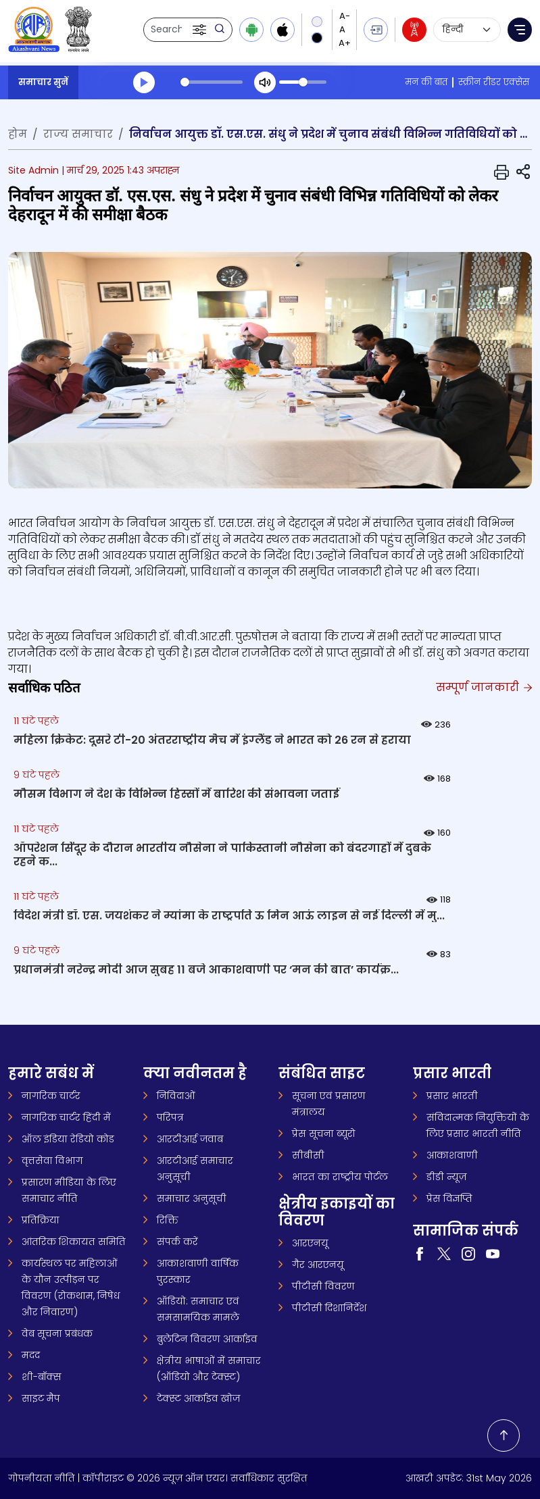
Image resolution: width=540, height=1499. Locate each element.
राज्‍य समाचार (78, 134)
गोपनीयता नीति (41, 1478)
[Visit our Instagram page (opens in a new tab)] (468, 1253)
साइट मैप (41, 1398)
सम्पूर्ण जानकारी (484, 687)
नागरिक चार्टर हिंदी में (66, 1117)
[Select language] (467, 30)
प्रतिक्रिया (40, 1220)
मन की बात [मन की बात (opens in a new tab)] (426, 82)
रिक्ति (167, 1220)
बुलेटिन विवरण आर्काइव (207, 1339)
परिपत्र (170, 1117)
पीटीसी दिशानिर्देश (329, 1308)
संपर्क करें (177, 1241)
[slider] (211, 82)
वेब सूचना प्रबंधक (57, 1333)
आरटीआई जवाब (190, 1139)
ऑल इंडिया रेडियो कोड (68, 1139)
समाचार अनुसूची (191, 1198)
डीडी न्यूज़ (446, 1177)
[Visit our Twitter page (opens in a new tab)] (444, 1253)
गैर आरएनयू (318, 1264)
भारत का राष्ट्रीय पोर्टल (340, 1177)
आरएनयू (310, 1243)
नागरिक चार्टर (51, 1095)
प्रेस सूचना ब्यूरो (323, 1133)
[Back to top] (503, 1435)
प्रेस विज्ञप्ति (449, 1198)
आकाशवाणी (452, 1155)
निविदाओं (176, 1095)
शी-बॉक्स (42, 1376)
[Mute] (265, 82)
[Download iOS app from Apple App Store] (282, 30)
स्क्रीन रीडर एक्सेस (493, 82)
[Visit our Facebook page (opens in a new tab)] (419, 1253)
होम (17, 134)
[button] (201, 30)
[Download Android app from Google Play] (251, 30)
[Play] (144, 82)
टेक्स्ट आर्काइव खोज (198, 1398)
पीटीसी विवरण (323, 1286)
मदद (31, 1355)
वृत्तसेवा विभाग (52, 1160)
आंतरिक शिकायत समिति (74, 1241)
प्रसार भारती (452, 1095)
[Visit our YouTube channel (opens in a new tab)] (492, 1253)
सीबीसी (308, 1155)
